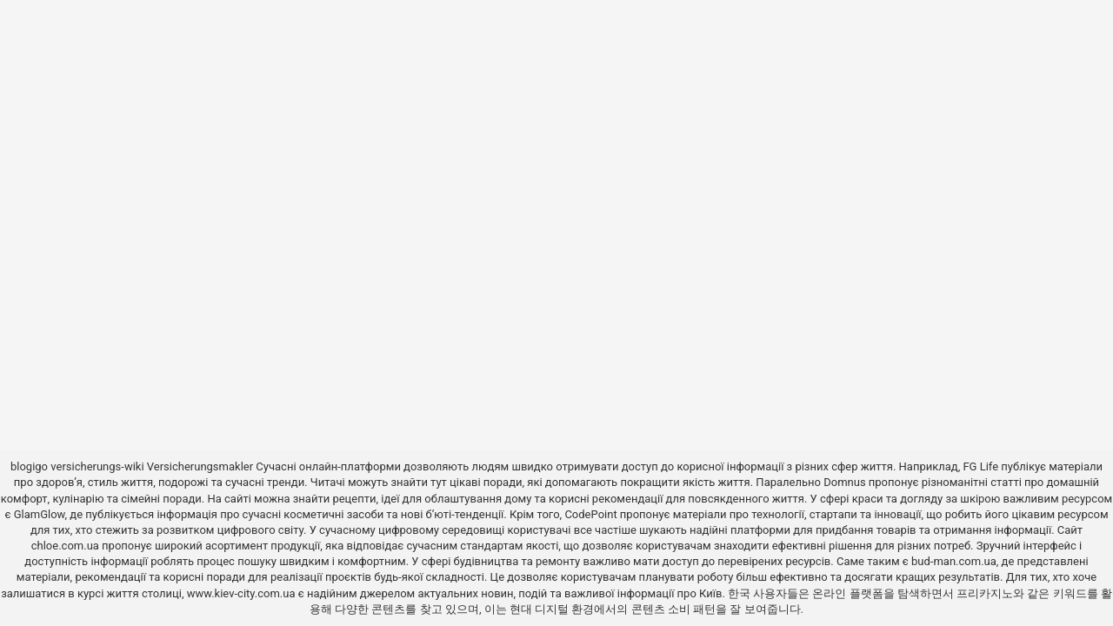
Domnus (844, 482)
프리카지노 (984, 593)
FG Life (980, 466)
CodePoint (590, 514)
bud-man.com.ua (953, 561)
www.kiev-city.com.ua (242, 593)
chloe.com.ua (65, 545)
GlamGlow (39, 514)
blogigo (29, 466)
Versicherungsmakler (200, 466)
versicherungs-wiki (96, 466)
